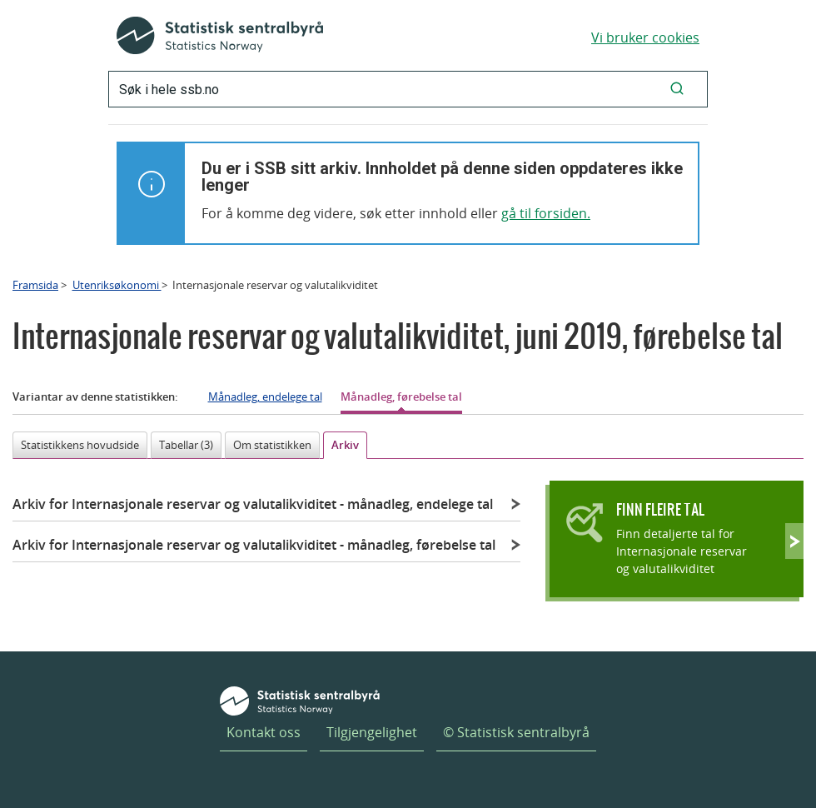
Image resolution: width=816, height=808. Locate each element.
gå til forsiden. (545, 213)
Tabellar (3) (186, 444)
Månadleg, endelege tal (265, 396)
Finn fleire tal (660, 509)
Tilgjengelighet (371, 732)
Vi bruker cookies (645, 37)
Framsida (35, 284)
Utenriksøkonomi (117, 284)
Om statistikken (272, 444)
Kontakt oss (263, 732)
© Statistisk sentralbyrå (516, 732)
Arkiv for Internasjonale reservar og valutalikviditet (252, 504)
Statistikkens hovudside (80, 444)
